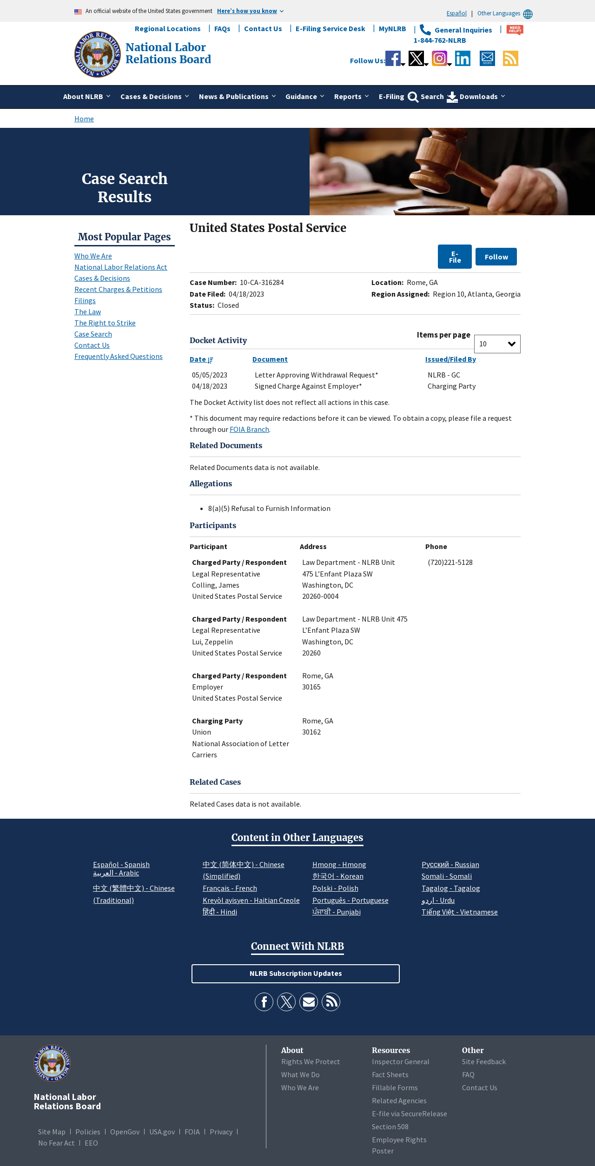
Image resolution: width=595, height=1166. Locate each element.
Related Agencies (399, 1100)
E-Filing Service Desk (330, 28)
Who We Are (93, 255)
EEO (91, 1142)
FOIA (192, 1131)
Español (457, 13)
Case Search (93, 333)
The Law (87, 311)
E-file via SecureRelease (409, 1113)
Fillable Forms (395, 1087)
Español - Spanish (121, 864)
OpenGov (124, 1131)
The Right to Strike (105, 322)
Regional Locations (168, 28)
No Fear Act (56, 1142)
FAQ (468, 1074)
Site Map (52, 1131)
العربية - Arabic (116, 873)
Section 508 (390, 1126)
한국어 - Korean (338, 876)
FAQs (222, 28)
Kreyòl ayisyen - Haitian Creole (251, 900)
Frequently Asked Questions (118, 356)
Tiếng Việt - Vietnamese (460, 911)
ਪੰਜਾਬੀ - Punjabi (336, 911)
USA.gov (162, 1131)
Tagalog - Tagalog (451, 888)
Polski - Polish (335, 888)
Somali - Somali (447, 876)
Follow (496, 256)
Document (270, 359)
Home (84, 118)
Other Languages (506, 13)
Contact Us (263, 28)
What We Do (300, 1074)
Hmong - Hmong (339, 864)
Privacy (221, 1131)
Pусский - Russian (450, 864)
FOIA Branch (249, 429)
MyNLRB (392, 28)
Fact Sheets (390, 1074)
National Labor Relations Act (120, 267)
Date (201, 359)
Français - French (230, 888)
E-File (455, 257)
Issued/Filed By (450, 359)
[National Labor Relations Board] (98, 53)
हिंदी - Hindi (220, 911)
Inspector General (401, 1061)
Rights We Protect (310, 1061)
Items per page (443, 335)
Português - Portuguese (350, 900)
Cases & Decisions (102, 278)
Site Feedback (484, 1061)
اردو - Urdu (438, 900)
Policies (87, 1131)
